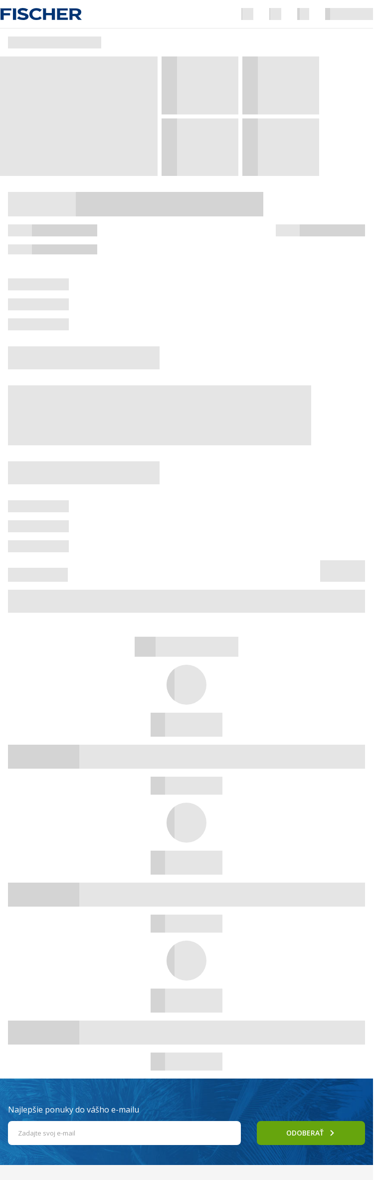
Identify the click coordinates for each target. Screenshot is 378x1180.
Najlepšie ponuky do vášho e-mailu (73, 1109)
